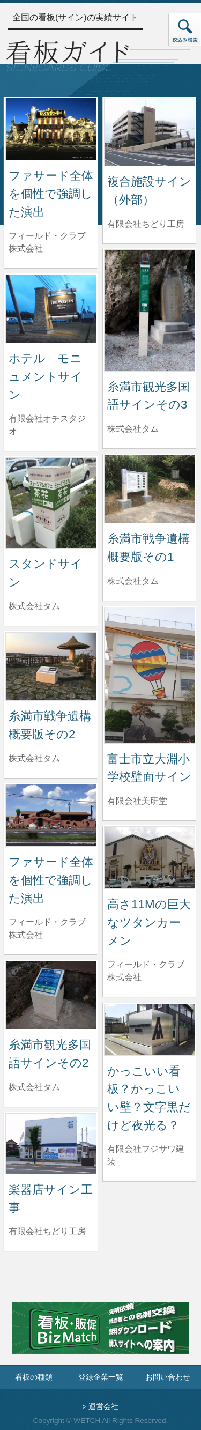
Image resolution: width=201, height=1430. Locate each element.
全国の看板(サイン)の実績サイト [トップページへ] (75, 17)
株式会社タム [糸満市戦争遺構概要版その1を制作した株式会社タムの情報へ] (133, 581)
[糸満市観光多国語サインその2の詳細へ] (51, 994)
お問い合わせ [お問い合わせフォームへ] (167, 1377)
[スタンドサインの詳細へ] (51, 502)
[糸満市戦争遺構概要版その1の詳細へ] (150, 488)
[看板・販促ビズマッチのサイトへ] (100, 1335)
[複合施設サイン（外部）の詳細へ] (150, 131)
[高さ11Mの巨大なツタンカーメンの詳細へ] (150, 857)
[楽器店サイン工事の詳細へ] (51, 1142)
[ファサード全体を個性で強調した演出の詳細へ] (51, 128)
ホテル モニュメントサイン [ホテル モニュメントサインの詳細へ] (46, 376)
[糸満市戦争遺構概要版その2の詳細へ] (51, 665)
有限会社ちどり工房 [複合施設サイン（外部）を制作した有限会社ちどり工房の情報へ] (145, 223)
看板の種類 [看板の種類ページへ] (34, 1377)
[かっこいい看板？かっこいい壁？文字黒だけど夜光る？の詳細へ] (150, 1029)
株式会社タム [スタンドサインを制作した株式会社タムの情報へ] (34, 606)
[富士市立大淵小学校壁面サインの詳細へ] (150, 674)
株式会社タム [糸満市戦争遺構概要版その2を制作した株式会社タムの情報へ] (34, 758)
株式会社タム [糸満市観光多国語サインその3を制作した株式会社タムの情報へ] (133, 428)
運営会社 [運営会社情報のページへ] (103, 1407)
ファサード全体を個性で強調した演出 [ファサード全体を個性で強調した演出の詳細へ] (51, 193)
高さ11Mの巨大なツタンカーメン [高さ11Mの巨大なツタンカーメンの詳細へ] (149, 922)
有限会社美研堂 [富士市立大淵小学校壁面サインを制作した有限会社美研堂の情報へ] (137, 800)
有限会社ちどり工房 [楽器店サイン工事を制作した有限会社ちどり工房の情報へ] (47, 1231)
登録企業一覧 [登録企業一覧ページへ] (100, 1377)
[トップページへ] (67, 54)
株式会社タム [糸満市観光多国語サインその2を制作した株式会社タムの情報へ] (34, 1087)
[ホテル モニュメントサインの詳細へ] (51, 308)
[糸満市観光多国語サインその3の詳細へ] (150, 309)
